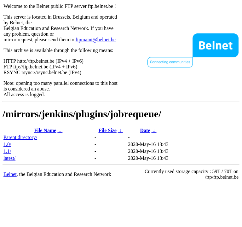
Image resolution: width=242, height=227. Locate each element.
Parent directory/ (20, 137)
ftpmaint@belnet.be (96, 39)
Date (145, 130)
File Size (107, 130)
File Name (45, 130)
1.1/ (7, 151)
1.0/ (7, 144)
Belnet (10, 174)
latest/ (9, 158)
